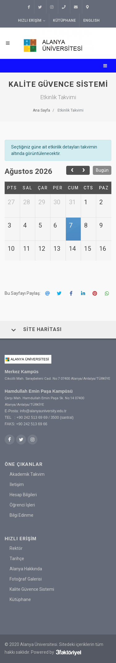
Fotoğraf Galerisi (26, 579)
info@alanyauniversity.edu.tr (43, 411)
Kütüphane (64, 20)
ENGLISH (91, 20)
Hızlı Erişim (31, 20)
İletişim (17, 484)
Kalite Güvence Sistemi (32, 589)
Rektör (16, 548)
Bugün (102, 170)
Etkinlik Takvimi (71, 110)
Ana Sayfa (41, 110)
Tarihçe (17, 558)
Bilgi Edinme (21, 514)
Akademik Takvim (27, 473)
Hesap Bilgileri (23, 494)
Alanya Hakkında (26, 568)
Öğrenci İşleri (22, 504)
